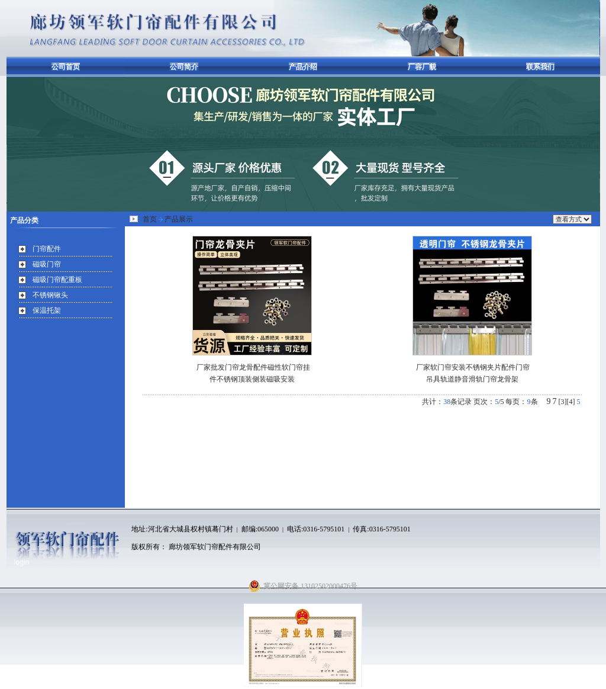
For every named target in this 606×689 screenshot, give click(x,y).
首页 (150, 219)
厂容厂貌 (422, 67)
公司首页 (65, 67)
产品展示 (179, 219)
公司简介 (184, 67)
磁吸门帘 (47, 264)
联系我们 (540, 67)
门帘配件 (47, 249)
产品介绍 (303, 67)
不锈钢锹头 (50, 295)
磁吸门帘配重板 (57, 279)
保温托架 (47, 310)
